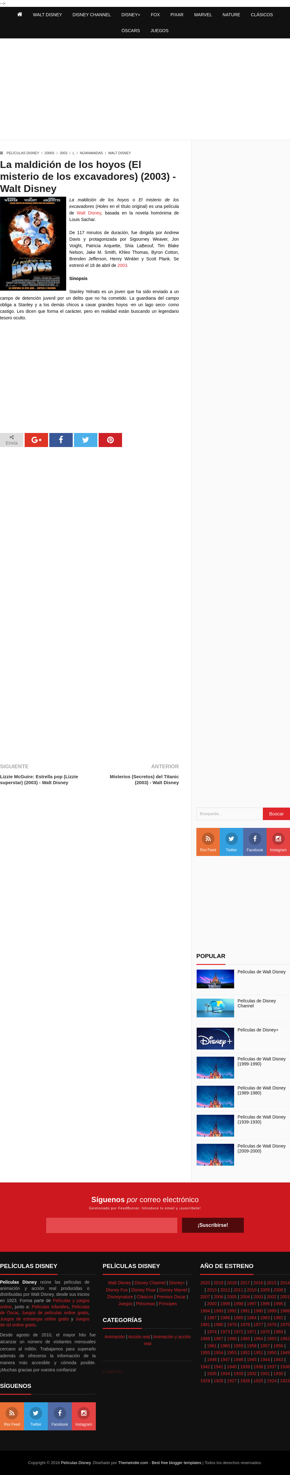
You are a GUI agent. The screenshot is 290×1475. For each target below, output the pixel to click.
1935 (212, 1373)
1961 (212, 1345)
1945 (252, 1359)
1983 (265, 1317)
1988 (285, 1310)
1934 (225, 1373)
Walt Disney (119, 153)
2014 (285, 1282)
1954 (218, 1352)
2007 (205, 1296)
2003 (63, 153)
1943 (278, 1359)
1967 (218, 1338)
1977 (258, 1324)
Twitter (231, 842)
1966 (232, 1338)
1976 (272, 1324)
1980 (218, 1324)
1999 (225, 1303)
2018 (232, 1282)
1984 (252, 1317)
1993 (218, 1310)
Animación (115, 1336)
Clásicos (145, 1296)
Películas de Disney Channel (257, 1003)
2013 (212, 1289)
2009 (265, 1289)
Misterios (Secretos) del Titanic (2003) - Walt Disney (144, 779)
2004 (245, 1296)
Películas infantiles (50, 1306)
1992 (232, 1310)
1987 (212, 1317)
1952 (245, 1352)
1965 (245, 1338)
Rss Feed (208, 842)
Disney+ (177, 1282)
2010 (252, 1289)
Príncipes (168, 1303)
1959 (238, 1345)
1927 (232, 1380)
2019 (218, 1282)
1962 (285, 1338)
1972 (238, 1331)
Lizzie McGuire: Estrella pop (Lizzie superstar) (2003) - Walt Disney (39, 779)
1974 (212, 1331)
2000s (50, 153)
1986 (225, 1317)
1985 (238, 1317)
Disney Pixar (143, 1289)
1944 (265, 1359)
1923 (285, 1380)
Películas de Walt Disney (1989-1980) (262, 1090)
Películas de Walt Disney (262, 971)
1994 (205, 1310)
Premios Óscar (171, 1296)
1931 (265, 1373)
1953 (232, 1352)
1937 (272, 1366)
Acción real (139, 1336)
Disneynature (120, 1296)
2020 (205, 1282)
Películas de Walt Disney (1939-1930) (262, 1119)
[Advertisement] (145, 90)
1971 (252, 1331)
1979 (232, 1324)
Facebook (255, 842)
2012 (225, 1289)
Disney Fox (117, 1289)
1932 (252, 1373)
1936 (285, 1366)
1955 (205, 1352)
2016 (258, 1282)
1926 (245, 1380)
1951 (258, 1352)
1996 (265, 1303)
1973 (225, 1331)
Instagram (278, 842)
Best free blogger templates (176, 1462)
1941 (218, 1366)
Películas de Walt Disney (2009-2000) (262, 1148)
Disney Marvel (173, 1289)
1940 (232, 1366)
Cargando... (114, 1371)
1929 (205, 1380)
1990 (258, 1310)
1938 (258, 1366)
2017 (245, 1282)
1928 (218, 1380)
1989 (272, 1310)
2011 (238, 1289)
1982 (278, 1317)
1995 (278, 1303)
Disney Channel (150, 1282)
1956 (278, 1345)
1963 (272, 1338)
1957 (265, 1345)
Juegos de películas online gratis (55, 1312)
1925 (258, 1380)
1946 (238, 1359)
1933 (238, 1373)
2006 (218, 1296)
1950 (272, 1352)
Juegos (125, 1303)
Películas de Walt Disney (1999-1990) (262, 1061)
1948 (212, 1359)
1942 (205, 1366)
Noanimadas (91, 153)
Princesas (145, 1303)
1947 (225, 1359)
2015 (272, 1282)
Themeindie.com (133, 1462)
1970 (265, 1331)
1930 (278, 1373)
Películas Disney (23, 153)
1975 (285, 1324)
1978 (245, 1324)
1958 (252, 1345)
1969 (278, 1331)
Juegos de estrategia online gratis (34, 1318)
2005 (232, 1296)
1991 (245, 1310)
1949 (285, 1352)
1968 (205, 1338)
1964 (258, 1338)
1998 (238, 1303)
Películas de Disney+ (258, 1029)
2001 (285, 1296)
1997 (252, 1303)
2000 (212, 1303)
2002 (272, 1296)
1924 (272, 1380)
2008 (278, 1289)
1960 (225, 1345)
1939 (245, 1366)
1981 (205, 1324)
